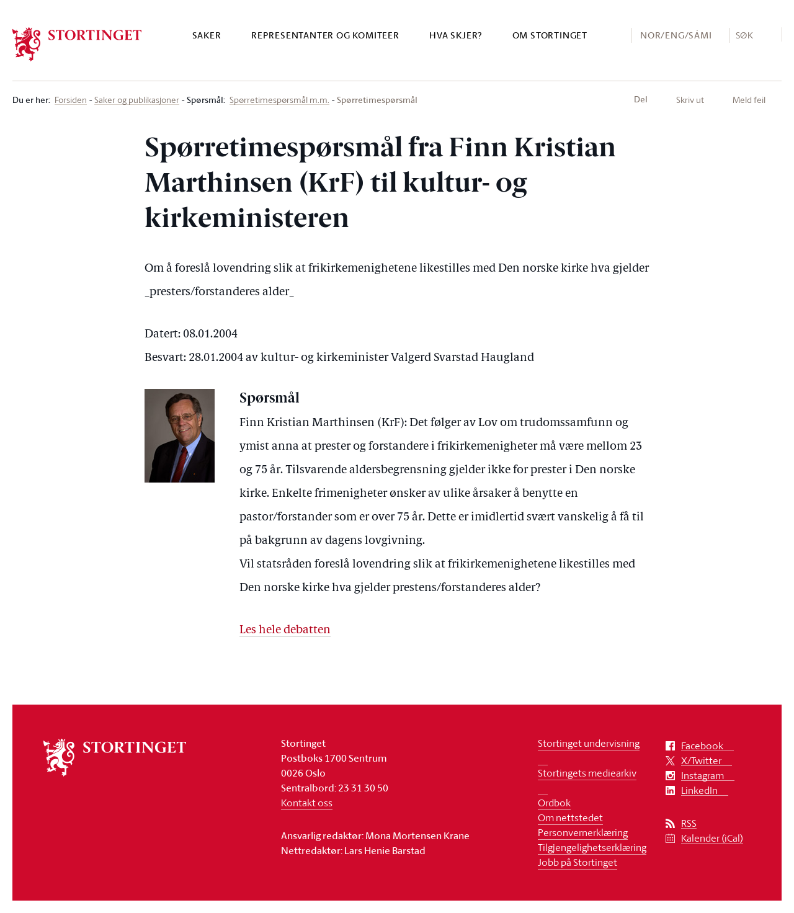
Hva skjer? (455, 35)
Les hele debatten (285, 630)
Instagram (702, 775)
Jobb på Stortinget (577, 862)
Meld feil (749, 99)
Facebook (702, 746)
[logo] (77, 44)
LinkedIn (699, 790)
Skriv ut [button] (690, 99)
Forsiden (71, 100)
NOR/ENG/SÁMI (676, 35)
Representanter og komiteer (325, 35)
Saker (206, 35)
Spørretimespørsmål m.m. (279, 100)
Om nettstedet (570, 817)
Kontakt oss (306, 802)
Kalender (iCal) (712, 838)
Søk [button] (745, 35)
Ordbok (554, 802)
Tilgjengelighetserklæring (592, 847)
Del (641, 99)
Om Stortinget (549, 35)
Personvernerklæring (583, 832)
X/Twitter (701, 760)
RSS (689, 823)
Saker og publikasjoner (136, 100)
